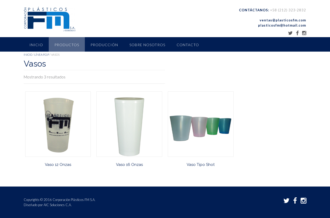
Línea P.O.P (41, 54)
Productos (66, 45)
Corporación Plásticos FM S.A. (74, 200)
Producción (104, 45)
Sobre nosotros (147, 45)
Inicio (36, 45)
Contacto (188, 45)
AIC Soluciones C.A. (58, 205)
